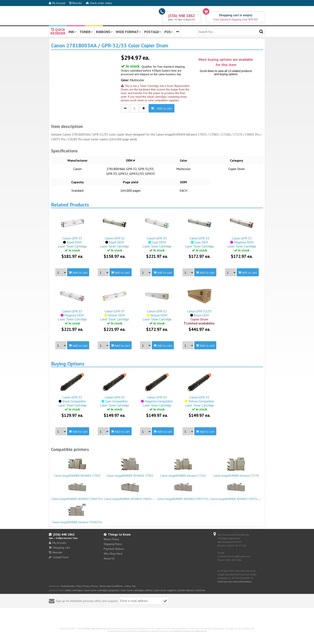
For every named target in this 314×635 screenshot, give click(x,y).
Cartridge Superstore (91, 628)
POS (168, 31)
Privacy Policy (90, 585)
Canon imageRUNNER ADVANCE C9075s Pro (236, 489)
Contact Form (58, 557)
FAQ (78, 585)
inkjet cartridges (74, 590)
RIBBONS (104, 31)
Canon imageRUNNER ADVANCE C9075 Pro (183, 489)
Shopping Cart (59, 547)
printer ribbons (186, 590)
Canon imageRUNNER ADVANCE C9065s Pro (130, 489)
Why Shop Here (113, 553)
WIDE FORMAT (128, 31)
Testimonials (68, 585)
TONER (86, 31)
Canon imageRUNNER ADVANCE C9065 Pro (77, 489)
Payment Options (114, 549)
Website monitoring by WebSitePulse (190, 631)
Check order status (99, 3)
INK (72, 31)
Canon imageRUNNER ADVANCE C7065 (130, 466)
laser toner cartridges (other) (136, 590)
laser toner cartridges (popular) (102, 590)
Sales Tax (130, 585)
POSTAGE (152, 31)
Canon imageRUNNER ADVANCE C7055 (77, 466)
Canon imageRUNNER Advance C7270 (236, 466)
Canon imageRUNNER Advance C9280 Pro (77, 512)
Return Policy (111, 539)
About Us (109, 558)
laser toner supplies (165, 590)
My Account (57, 3)
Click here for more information (234, 581)
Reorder (75, 3)
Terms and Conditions (111, 585)
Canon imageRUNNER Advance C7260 (183, 466)
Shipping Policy (113, 544)
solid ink (200, 590)
